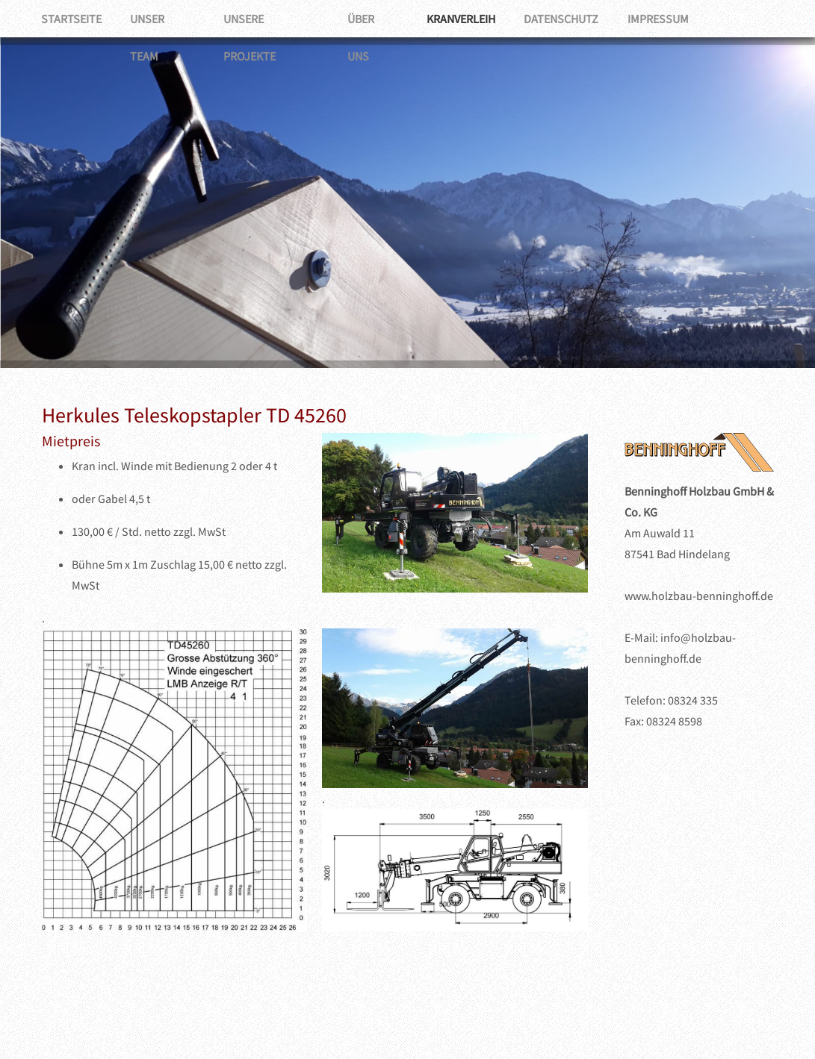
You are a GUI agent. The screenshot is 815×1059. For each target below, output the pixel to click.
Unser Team (164, 18)
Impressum (666, 18)
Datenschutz (568, 18)
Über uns (377, 18)
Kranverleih (467, 18)
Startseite (72, 18)
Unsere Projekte (274, 18)
